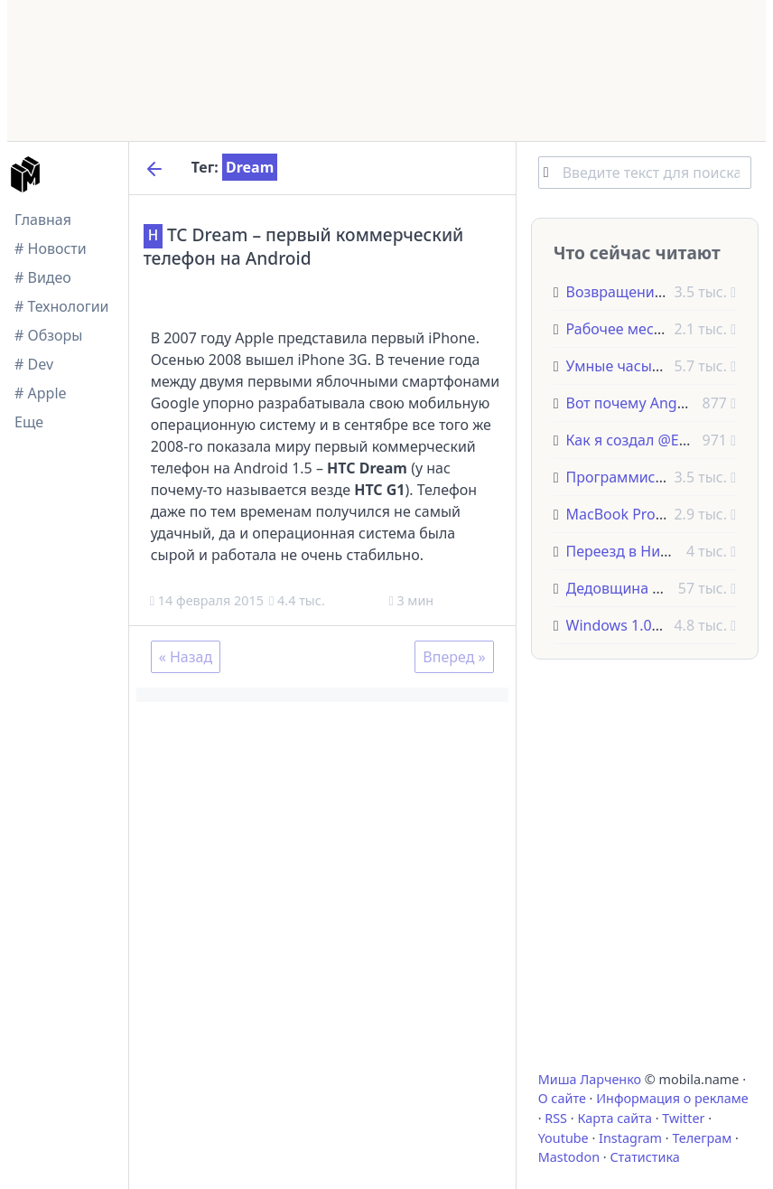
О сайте (562, 1098)
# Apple (40, 393)
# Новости (50, 248)
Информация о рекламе (672, 1098)
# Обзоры (48, 335)
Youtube (563, 1138)
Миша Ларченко (589, 1079)
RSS (556, 1118)
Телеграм (701, 1138)
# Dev (33, 364)
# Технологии (61, 306)
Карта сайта (614, 1118)
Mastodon (569, 1157)
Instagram (630, 1138)
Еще (28, 422)
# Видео (42, 277)
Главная (42, 219)
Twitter (683, 1118)
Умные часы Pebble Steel (653, 366)
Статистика (644, 1157)
